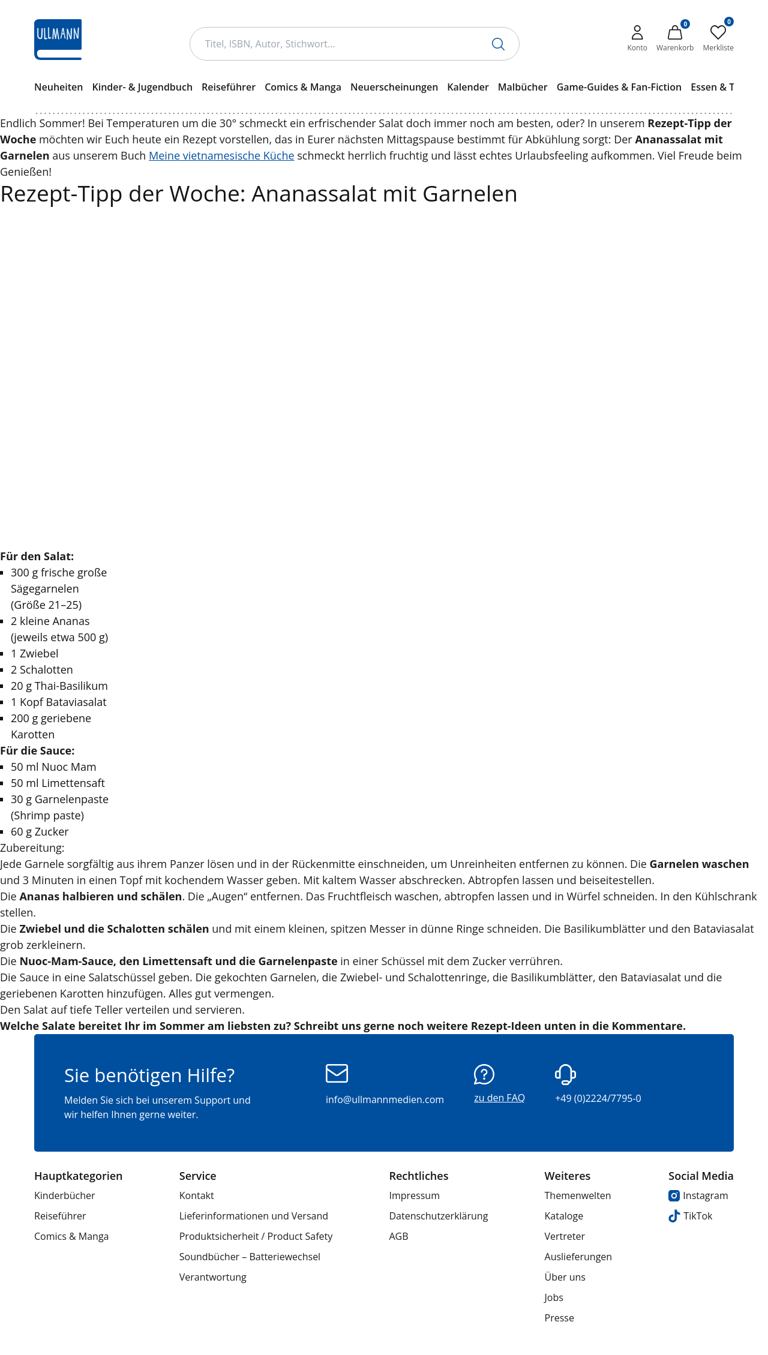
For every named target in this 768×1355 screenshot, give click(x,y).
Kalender (467, 87)
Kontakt (196, 1195)
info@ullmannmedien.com (385, 1085)
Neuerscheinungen (394, 87)
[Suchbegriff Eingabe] (355, 44)
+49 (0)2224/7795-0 (598, 1084)
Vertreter (565, 1236)
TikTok (690, 1216)
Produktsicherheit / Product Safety (256, 1236)
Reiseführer (229, 87)
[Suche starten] (498, 44)
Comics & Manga (303, 87)
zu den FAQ (499, 1084)
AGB (398, 1236)
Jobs (554, 1297)
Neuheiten (58, 87)
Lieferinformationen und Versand (253, 1215)
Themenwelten (578, 1195)
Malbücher (523, 87)
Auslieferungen (579, 1256)
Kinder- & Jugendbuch (142, 87)
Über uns (565, 1277)
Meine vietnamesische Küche (222, 155)
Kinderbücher (64, 1195)
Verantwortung (213, 1277)
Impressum (414, 1195)
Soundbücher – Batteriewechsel (249, 1256)
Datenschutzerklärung (438, 1215)
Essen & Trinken (727, 87)
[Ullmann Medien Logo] (58, 40)
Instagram (698, 1195)
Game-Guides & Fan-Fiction (619, 87)
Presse (559, 1317)
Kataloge (564, 1215)
